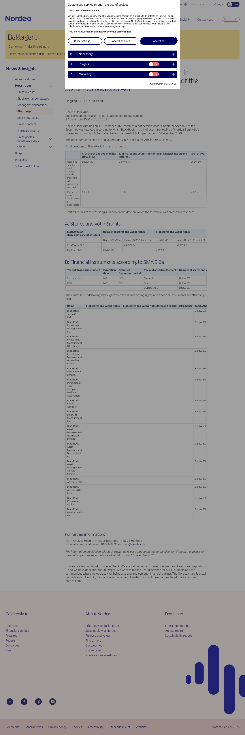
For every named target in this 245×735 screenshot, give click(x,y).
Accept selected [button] (121, 41)
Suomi (95, 10)
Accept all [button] (158, 41)
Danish (71, 10)
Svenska (87, 10)
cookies (89, 31)
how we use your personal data (114, 31)
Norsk (79, 10)
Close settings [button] (82, 41)
